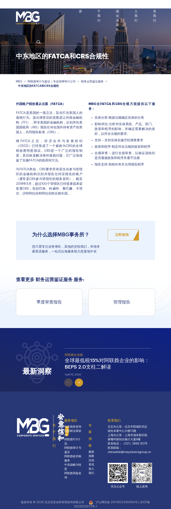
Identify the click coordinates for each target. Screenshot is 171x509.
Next (73, 377)
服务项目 (70, 420)
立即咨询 (122, 235)
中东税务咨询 (72, 426)
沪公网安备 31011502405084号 (117, 502)
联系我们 (114, 420)
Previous (63, 377)
